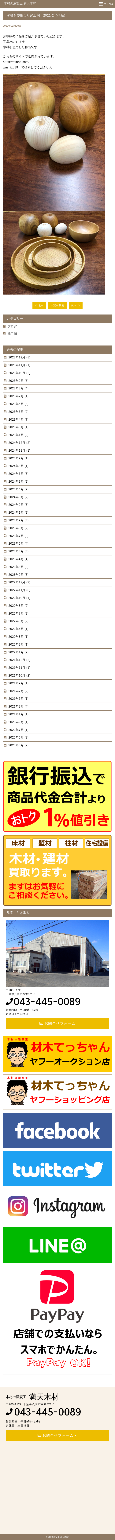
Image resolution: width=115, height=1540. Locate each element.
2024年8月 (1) (18, 466)
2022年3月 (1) (18, 636)
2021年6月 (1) (18, 698)
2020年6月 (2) (18, 737)
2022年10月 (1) (19, 598)
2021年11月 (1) (19, 667)
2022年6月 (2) (18, 621)
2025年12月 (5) (19, 357)
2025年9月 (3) (18, 380)
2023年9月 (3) (18, 520)
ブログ (12, 326)
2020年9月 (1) (18, 722)
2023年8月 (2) (18, 528)
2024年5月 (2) (18, 481)
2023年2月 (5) (18, 574)
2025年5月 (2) (18, 411)
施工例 (12, 333)
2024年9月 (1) (18, 458)
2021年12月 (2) (19, 660)
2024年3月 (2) (18, 497)
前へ (39, 305)
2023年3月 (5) (18, 567)
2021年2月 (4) (18, 706)
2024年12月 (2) (19, 442)
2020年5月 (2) (18, 745)
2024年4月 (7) (18, 489)
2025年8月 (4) (18, 388)
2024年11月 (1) (19, 450)
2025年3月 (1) (18, 427)
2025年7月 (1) (18, 396)
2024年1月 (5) (18, 512)
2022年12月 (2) (19, 582)
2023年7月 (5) (18, 536)
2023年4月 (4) (18, 559)
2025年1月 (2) (18, 435)
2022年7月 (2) (18, 613)
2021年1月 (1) (18, 714)
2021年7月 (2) (18, 691)
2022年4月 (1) (18, 629)
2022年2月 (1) (18, 644)
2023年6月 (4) (18, 543)
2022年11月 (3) (19, 590)
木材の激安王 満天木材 (20, 3)
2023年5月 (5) (18, 551)
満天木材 (32, 1397)
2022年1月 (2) (18, 652)
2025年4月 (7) (18, 419)
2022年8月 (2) (18, 605)
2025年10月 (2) (19, 373)
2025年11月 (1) (19, 365)
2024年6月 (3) (18, 473)
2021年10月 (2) (19, 675)
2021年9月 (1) (18, 683)
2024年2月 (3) (18, 504)
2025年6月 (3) (18, 404)
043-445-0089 (46, 1001)
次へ (76, 305)
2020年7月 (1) (18, 729)
